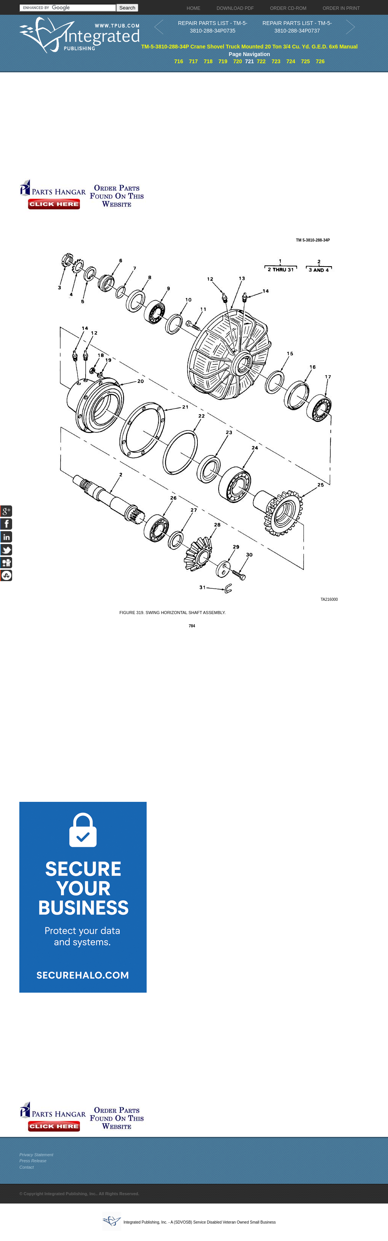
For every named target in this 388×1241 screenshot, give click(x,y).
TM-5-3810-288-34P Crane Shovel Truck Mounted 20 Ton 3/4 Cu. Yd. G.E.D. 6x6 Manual (249, 47)
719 (223, 61)
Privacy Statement (36, 1154)
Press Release (33, 1160)
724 (290, 61)
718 (208, 61)
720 (237, 61)
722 (261, 61)
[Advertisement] (180, 125)
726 (320, 61)
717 (193, 61)
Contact (26, 1167)
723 (276, 61)
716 (178, 61)
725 (305, 61)
